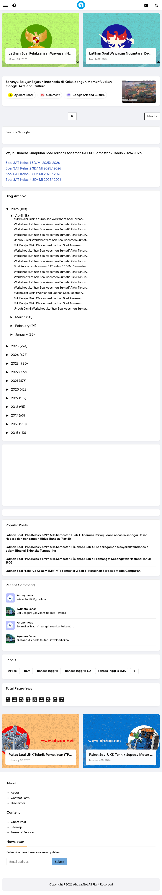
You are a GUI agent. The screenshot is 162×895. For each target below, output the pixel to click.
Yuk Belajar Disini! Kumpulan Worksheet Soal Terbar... (48, 219)
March (20, 317)
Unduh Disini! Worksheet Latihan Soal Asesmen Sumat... (51, 240)
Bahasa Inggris (47, 671)
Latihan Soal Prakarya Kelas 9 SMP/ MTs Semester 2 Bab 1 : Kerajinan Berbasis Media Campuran (73, 571)
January (22, 334)
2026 (15, 209)
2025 (15, 346)
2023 (15, 363)
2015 (15, 433)
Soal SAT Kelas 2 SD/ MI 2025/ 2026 (33, 168)
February (22, 326)
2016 (15, 424)
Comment (53, 95)
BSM (27, 671)
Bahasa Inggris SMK (112, 671)
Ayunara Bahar (26, 609)
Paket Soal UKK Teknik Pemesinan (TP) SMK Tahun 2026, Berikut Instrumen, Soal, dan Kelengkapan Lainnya (42, 757)
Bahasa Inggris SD (78, 671)
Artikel (12, 671)
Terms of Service (22, 832)
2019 (15, 398)
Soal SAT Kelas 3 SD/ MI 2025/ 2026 (33, 174)
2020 (15, 389)
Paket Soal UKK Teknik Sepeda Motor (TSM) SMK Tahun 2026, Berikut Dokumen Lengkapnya (123, 757)
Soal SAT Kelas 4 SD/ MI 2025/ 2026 (33, 180)
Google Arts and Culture (88, 95)
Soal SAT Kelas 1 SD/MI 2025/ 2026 (33, 163)
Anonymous (25, 595)
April (19, 215)
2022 (15, 372)
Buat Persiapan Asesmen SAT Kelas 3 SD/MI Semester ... (51, 266)
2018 (15, 407)
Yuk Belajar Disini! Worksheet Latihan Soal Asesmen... (49, 245)
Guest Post (18, 822)
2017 (15, 415)
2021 (15, 381)
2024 (15, 355)
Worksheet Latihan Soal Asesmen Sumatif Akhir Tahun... (51, 224)
